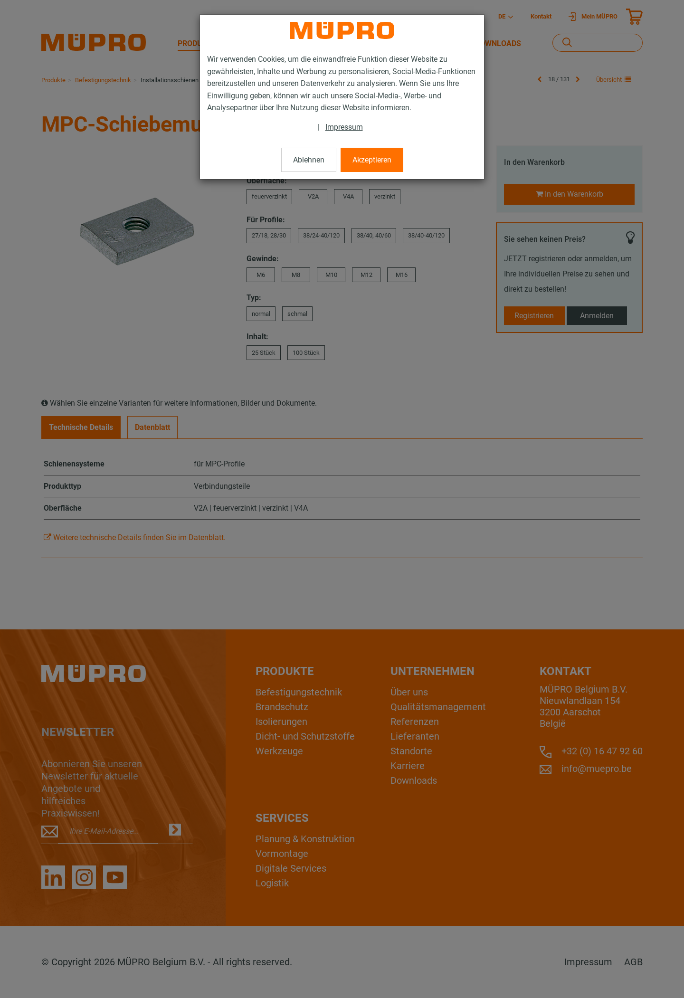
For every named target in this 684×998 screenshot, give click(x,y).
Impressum (344, 127)
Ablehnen (308, 159)
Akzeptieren (371, 159)
